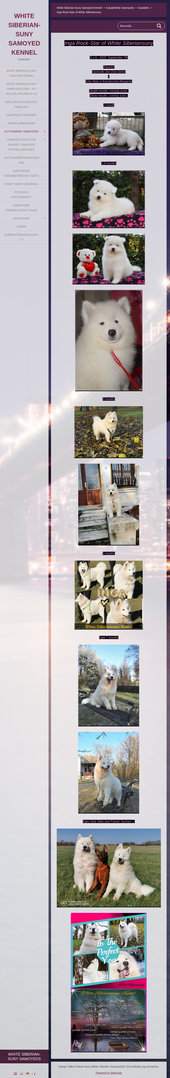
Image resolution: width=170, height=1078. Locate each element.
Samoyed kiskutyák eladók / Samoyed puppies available (21, 144)
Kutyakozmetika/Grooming (21, 160)
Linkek (21, 226)
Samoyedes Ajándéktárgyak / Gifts (21, 173)
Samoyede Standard (21, 115)
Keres (159, 26)
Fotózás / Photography (21, 195)
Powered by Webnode (109, 1072)
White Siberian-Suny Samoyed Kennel (21, 73)
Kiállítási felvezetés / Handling (21, 104)
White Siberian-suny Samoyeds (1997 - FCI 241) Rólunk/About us (21, 88)
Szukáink (143, 7)
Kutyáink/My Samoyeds (21, 131)
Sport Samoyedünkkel (21, 184)
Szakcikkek (21, 218)
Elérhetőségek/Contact (21, 237)
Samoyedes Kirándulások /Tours (21, 208)
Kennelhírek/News (21, 123)
